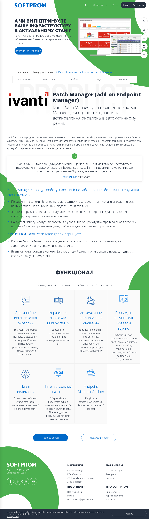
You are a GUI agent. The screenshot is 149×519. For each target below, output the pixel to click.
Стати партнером (114, 470)
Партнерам (114, 465)
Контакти (110, 499)
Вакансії (71, 495)
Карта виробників (114, 495)
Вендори (38, 72)
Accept (129, 513)
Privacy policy (13, 516)
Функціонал (49, 79)
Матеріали (124, 79)
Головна (22, 72)
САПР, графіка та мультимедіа (81, 478)
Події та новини (74, 492)
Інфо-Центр (76, 487)
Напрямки (75, 465)
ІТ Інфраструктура (76, 470)
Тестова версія (50, 437)
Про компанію (113, 492)
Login (125, 5)
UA (113, 5)
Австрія (99, 5)
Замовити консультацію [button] (28, 50)
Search (85, 5)
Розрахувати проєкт (98, 437)
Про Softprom (117, 487)
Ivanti (50, 72)
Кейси (74, 79)
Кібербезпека (74, 474)
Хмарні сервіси (74, 481)
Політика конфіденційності (80, 499)
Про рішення (25, 79)
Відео (99, 79)
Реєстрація (138, 5)
